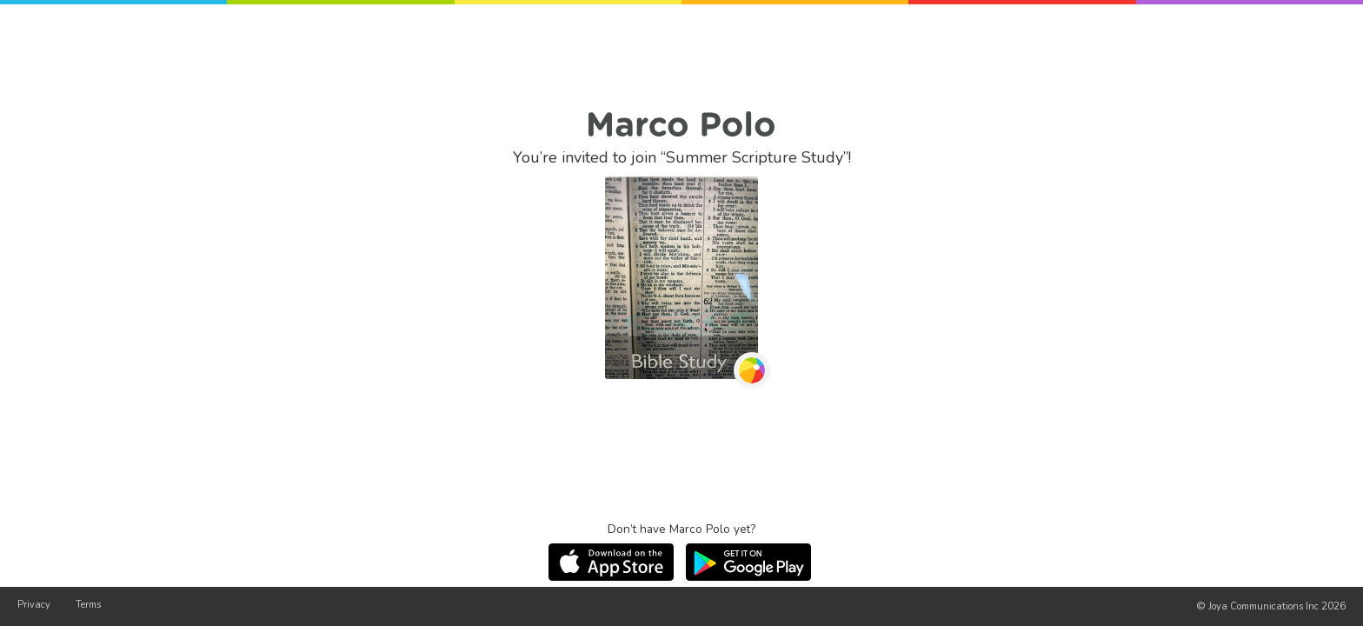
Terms (88, 604)
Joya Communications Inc (1263, 606)
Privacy (33, 604)
